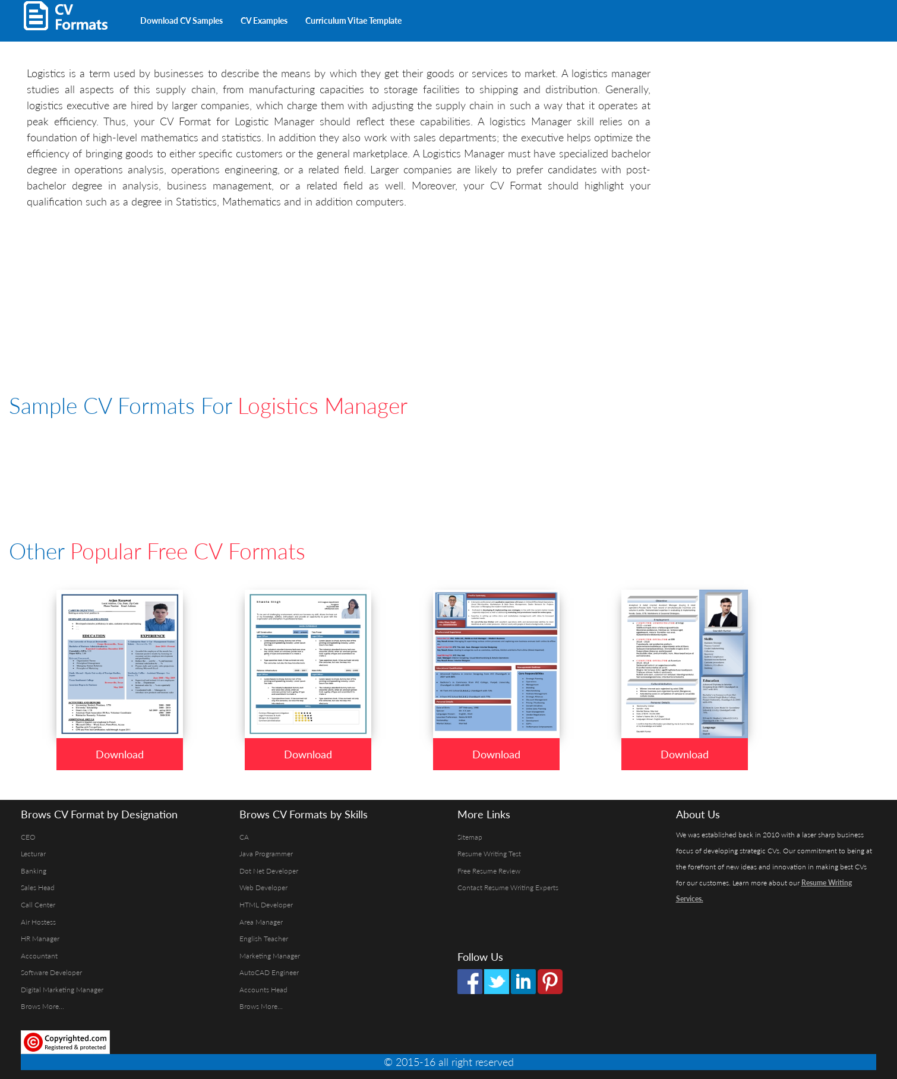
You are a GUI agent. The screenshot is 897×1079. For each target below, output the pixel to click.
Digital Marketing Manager (62, 989)
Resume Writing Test (489, 853)
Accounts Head (263, 989)
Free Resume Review (488, 870)
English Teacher (263, 938)
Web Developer (263, 887)
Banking (33, 870)
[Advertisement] (549, 18)
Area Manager (261, 921)
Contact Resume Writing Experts (507, 887)
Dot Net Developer (268, 870)
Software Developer (51, 972)
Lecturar (33, 853)
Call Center (38, 904)
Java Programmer (266, 853)
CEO (28, 837)
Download (120, 754)
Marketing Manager (269, 955)
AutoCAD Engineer (269, 972)
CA (244, 837)
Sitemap (469, 837)
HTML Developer (266, 904)
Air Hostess (38, 921)
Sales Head (38, 887)
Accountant (39, 955)
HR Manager (40, 938)
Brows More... (42, 1006)
